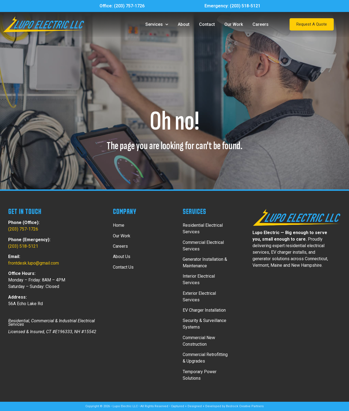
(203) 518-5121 (245, 5)
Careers (260, 24)
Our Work (233, 24)
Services (156, 24)
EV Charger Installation (204, 310)
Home (118, 225)
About (183, 24)
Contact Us (123, 267)
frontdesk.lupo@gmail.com (33, 263)
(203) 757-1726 (129, 5)
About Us (121, 256)
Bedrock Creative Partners (245, 406)
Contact (207, 24)
